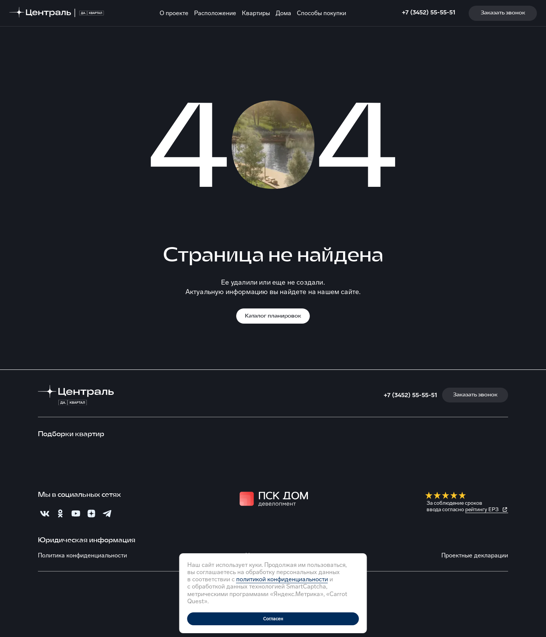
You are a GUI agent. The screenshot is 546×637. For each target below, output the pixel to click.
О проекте (174, 13)
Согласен (273, 618)
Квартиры (256, 13)
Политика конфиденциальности (82, 555)
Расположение (215, 13)
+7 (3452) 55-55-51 (428, 12)
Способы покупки (321, 13)
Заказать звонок (503, 13)
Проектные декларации (474, 555)
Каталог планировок (273, 316)
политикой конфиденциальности (282, 579)
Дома (283, 13)
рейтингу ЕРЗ (482, 509)
